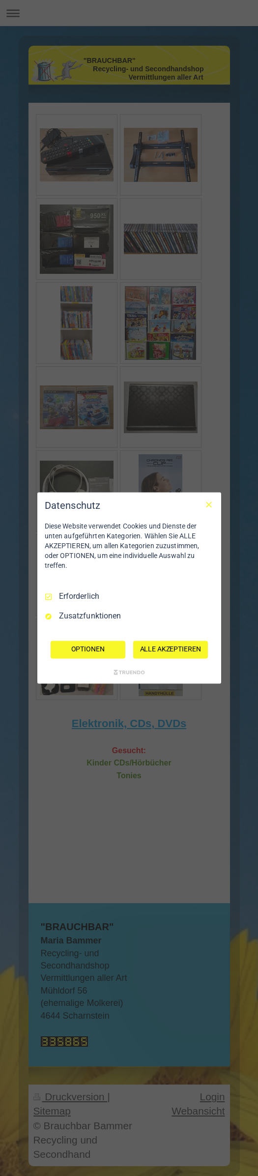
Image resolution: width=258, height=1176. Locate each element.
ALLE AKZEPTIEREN (170, 649)
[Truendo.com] (129, 672)
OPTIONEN (88, 649)
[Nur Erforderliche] (209, 504)
